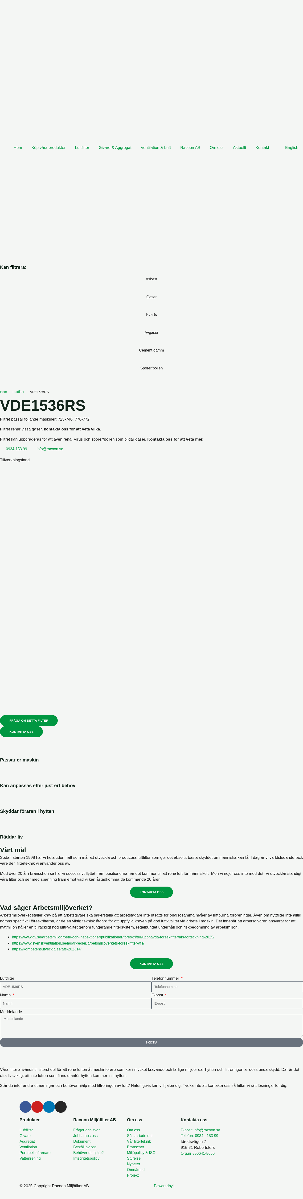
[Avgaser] (151, 341)
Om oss (217, 147)
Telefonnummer (166, 979)
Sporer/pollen (151, 368)
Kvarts (151, 314)
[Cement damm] (151, 359)
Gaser (151, 297)
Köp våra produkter (49, 147)
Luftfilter (82, 147)
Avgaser (151, 332)
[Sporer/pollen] (151, 377)
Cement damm (151, 350)
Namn (6, 996)
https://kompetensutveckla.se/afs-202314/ (49, 950)
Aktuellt (239, 147)
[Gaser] (151, 306)
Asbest (151, 279)
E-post (158, 996)
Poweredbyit (165, 1190)
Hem (18, 147)
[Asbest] (151, 288)
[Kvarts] (151, 324)
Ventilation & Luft (156, 147)
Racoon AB (190, 147)
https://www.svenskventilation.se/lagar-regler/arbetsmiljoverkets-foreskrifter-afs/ (82, 944)
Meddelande (11, 1013)
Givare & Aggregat (115, 147)
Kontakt (262, 147)
